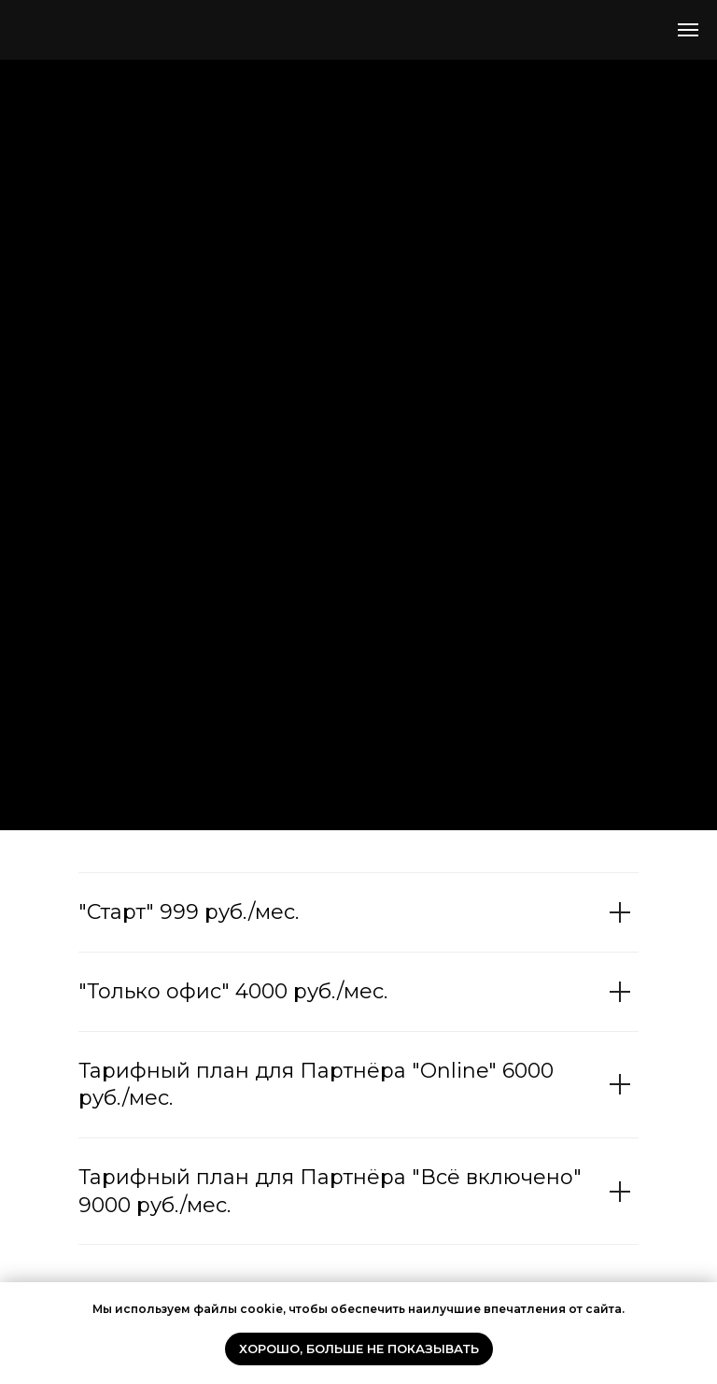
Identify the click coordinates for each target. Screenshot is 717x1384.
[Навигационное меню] (688, 29)
